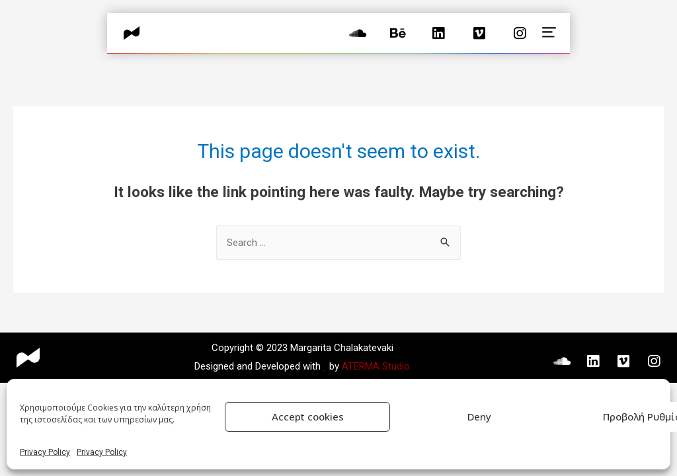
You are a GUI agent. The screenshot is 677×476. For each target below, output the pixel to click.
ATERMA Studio (376, 366)
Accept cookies (308, 416)
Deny (479, 416)
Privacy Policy (45, 452)
